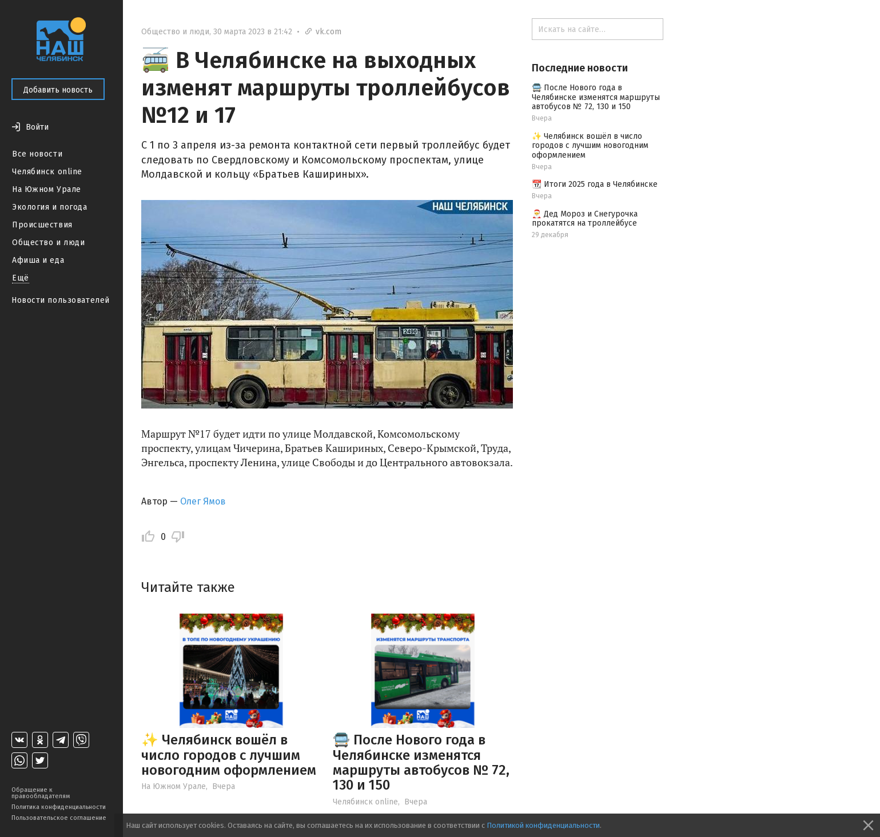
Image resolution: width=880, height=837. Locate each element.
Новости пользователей (60, 300)
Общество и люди (48, 242)
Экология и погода (49, 207)
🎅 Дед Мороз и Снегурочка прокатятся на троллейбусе (585, 219)
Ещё (20, 278)
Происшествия (42, 225)
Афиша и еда (38, 260)
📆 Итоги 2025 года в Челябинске (595, 184)
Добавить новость (58, 90)
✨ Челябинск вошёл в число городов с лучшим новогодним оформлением (228, 755)
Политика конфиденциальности (58, 807)
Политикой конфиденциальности (543, 825)
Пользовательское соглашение (58, 818)
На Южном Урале (46, 189)
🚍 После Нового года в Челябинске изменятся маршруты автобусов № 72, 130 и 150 (421, 762)
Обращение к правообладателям (40, 793)
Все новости (37, 154)
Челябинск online (47, 172)
